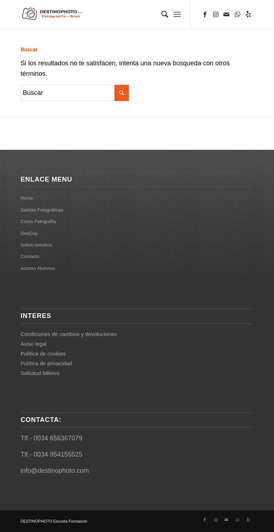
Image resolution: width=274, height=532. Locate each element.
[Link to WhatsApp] (237, 14)
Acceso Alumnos (38, 268)
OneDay (29, 233)
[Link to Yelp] (248, 14)
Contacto (30, 256)
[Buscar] (161, 14)
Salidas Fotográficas (42, 210)
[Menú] (177, 14)
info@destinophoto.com (55, 470)
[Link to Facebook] (204, 14)
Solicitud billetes (40, 373)
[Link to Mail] (226, 14)
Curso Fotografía (38, 221)
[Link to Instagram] (215, 14)
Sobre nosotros (36, 245)
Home (27, 198)
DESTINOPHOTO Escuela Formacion (54, 521)
